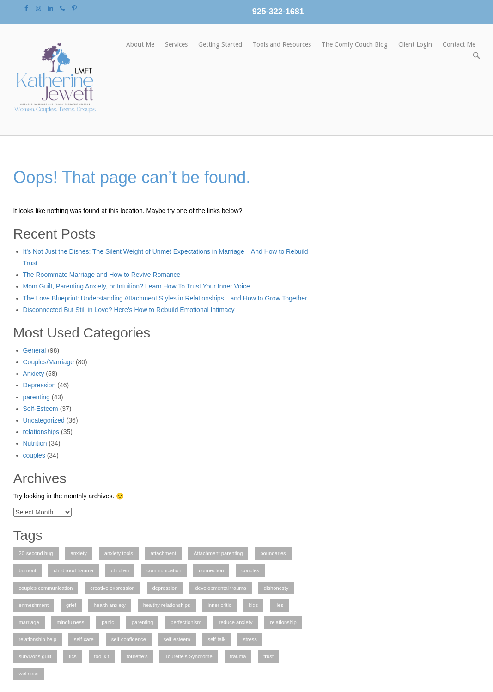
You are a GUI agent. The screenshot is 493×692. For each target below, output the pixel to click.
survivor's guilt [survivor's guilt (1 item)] (35, 656)
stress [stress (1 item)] (250, 639)
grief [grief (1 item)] (71, 605)
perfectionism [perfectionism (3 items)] (185, 622)
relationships (41, 431)
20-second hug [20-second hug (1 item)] (36, 553)
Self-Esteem (40, 408)
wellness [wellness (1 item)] (29, 673)
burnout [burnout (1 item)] (28, 570)
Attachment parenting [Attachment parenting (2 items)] (218, 553)
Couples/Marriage (48, 362)
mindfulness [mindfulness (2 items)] (71, 622)
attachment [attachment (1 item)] (163, 553)
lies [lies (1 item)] (279, 605)
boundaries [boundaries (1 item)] (273, 553)
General (34, 350)
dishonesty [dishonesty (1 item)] (276, 588)
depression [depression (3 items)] (165, 588)
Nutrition (35, 443)
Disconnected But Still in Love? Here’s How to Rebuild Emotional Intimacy (129, 309)
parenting (36, 397)
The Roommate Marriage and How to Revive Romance (102, 274)
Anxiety (33, 373)
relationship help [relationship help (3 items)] (37, 639)
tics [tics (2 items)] (73, 656)
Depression (39, 385)
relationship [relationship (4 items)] (283, 622)
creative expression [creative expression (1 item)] (112, 588)
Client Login (415, 44)
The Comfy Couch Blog (355, 44)
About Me (140, 44)
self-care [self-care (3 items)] (84, 639)
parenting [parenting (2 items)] (142, 622)
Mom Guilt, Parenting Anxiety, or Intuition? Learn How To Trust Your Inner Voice (136, 286)
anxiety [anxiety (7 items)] (78, 553)
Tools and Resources (282, 44)
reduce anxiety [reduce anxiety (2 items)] (236, 622)
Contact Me (459, 44)
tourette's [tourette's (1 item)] (137, 656)
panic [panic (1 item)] (108, 622)
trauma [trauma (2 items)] (238, 656)
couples (34, 455)
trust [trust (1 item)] (268, 656)
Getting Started (220, 44)
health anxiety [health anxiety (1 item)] (110, 605)
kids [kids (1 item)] (253, 605)
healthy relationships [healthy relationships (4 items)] (166, 605)
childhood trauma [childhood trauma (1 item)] (73, 570)
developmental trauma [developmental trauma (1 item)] (220, 588)
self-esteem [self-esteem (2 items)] (177, 639)
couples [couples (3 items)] (250, 570)
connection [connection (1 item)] (211, 570)
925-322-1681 (278, 11)
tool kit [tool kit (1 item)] (101, 656)
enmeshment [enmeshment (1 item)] (34, 605)
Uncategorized (44, 420)
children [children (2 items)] (120, 570)
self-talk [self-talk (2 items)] (217, 639)
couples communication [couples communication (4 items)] (46, 588)
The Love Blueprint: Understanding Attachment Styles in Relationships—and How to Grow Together (165, 298)
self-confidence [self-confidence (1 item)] (128, 639)
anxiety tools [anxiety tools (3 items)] (118, 553)
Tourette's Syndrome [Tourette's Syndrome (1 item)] (188, 656)
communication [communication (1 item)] (163, 570)
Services (176, 44)
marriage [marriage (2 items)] (29, 622)
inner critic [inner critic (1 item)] (219, 605)
